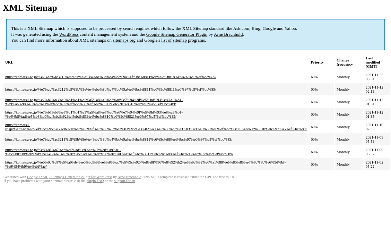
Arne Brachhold (228, 34)
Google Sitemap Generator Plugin (177, 34)
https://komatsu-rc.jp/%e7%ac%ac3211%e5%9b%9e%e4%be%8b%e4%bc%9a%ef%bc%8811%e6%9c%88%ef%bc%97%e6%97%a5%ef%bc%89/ (118, 139)
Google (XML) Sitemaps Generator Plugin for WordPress (69, 177)
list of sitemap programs (183, 40)
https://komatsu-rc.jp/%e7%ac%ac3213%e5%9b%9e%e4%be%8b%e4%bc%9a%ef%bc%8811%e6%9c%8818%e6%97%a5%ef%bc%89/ (110, 77)
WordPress (69, 34)
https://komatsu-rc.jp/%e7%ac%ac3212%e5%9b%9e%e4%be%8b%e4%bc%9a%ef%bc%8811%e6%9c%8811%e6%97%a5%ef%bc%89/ (110, 89)
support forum (124, 181)
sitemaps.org (124, 40)
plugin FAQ (95, 181)
